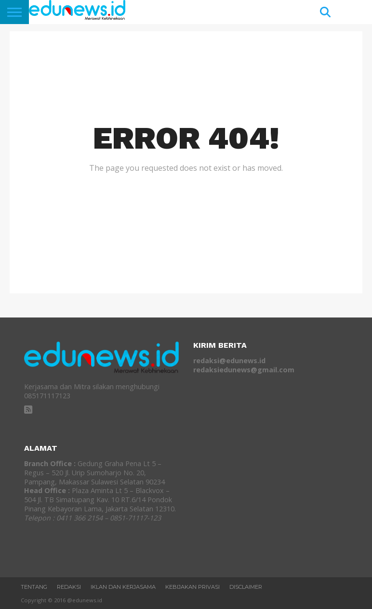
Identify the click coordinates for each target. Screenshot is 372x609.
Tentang (34, 587)
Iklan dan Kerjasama (123, 587)
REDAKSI (69, 587)
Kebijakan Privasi (192, 587)
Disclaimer (245, 587)
